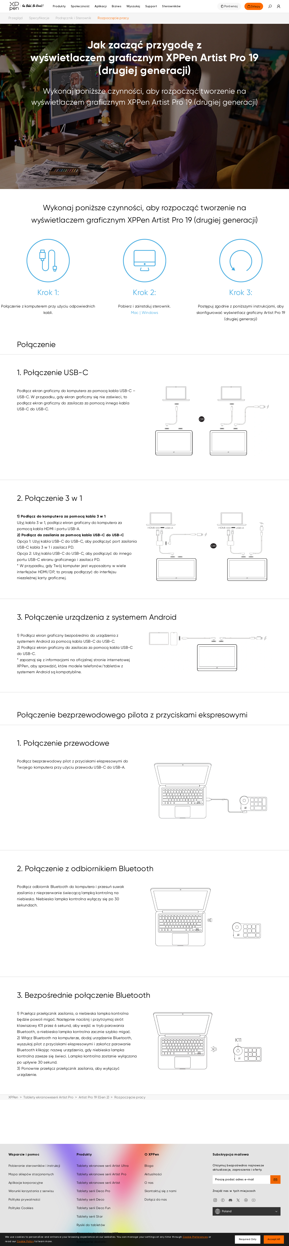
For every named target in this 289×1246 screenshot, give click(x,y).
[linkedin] (245, 1189)
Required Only (247, 1239)
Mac (135, 312)
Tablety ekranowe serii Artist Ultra (103, 1154)
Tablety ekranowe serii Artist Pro (101, 1163)
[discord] (230, 1189)
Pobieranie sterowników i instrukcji (34, 1154)
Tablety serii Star (90, 1205)
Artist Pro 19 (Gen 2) (94, 1097)
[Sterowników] (171, 6)
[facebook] (222, 1189)
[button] (270, 6)
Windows (150, 312)
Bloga (149, 1154)
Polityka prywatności (24, 1188)
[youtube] (253, 1189)
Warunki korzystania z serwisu (31, 1180)
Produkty (59, 6)
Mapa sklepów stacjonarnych (31, 1163)
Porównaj (231, 6)
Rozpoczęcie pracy (113, 18)
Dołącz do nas (155, 1188)
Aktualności (153, 1163)
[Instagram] (215, 1189)
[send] (275, 1168)
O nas (149, 1171)
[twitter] (238, 1189)
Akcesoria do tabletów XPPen (99, 1222)
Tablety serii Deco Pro (93, 1180)
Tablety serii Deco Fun (94, 1197)
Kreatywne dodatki (91, 1230)
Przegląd (15, 18)
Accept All (274, 1239)
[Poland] (247, 1200)
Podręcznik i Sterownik (73, 18)
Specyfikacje (39, 18)
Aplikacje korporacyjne (25, 1171)
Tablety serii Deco (90, 1188)
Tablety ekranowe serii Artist (98, 1171)
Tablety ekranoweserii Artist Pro (48, 1097)
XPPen (13, 1097)
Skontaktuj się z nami (160, 1180)
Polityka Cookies (20, 1197)
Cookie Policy (25, 1241)
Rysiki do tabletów (91, 1214)
